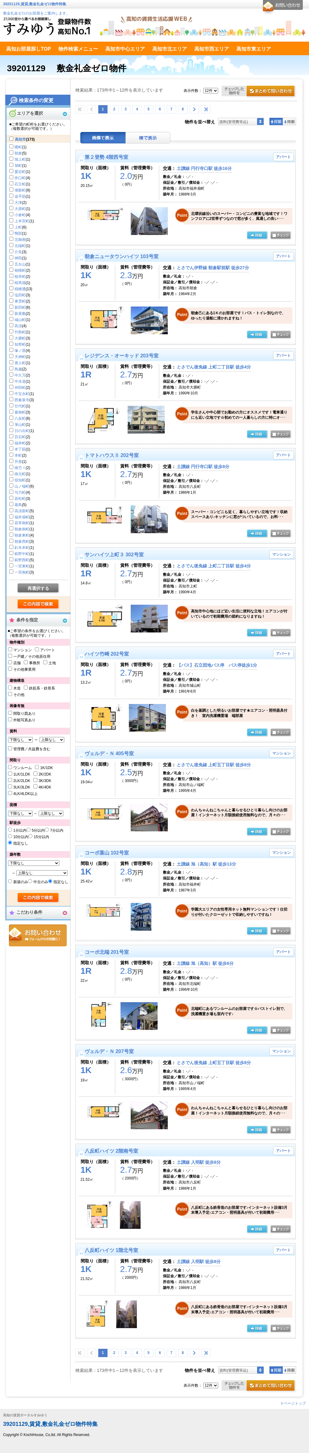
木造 (17, 688)
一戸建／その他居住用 (31, 656)
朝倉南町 (22, 529)
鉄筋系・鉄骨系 (42, 688)
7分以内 (56, 830)
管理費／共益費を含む (31, 749)
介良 (18, 252)
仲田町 (20, 387)
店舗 (17, 663)
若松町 (20, 498)
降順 (289, 121)
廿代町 (20, 406)
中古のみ (40, 882)
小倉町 (20, 215)
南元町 (20, 474)
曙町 (18, 147)
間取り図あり (24, 713)
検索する (38, 604)
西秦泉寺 (22, 400)
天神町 (20, 357)
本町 (18, 455)
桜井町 (20, 276)
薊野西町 (22, 560)
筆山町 (20, 424)
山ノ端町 (22, 486)
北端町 (20, 246)
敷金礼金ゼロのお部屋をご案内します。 (36, 13)
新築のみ (20, 882)
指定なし (20, 843)
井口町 (20, 178)
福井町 (20, 443)
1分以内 (20, 830)
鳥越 (18, 369)
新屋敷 (20, 313)
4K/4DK (45, 787)
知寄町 (20, 344)
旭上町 (20, 159)
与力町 (20, 492)
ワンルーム (22, 768)
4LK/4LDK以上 (25, 794)
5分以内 (38, 830)
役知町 (20, 480)
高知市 (20, 139)
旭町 (18, 165)
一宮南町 (22, 572)
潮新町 (20, 190)
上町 (18, 227)
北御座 (20, 239)
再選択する (38, 588)
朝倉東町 (22, 535)
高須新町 (22, 511)
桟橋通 (20, 289)
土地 (52, 663)
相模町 (20, 270)
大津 (18, 202)
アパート (47, 650)
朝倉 (18, 153)
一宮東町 (22, 566)
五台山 (20, 264)
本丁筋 (20, 449)
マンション (22, 650)
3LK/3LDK (21, 787)
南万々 (20, 468)
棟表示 (148, 137)
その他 (18, 695)
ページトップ (295, 1403)
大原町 (20, 209)
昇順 (276, 121)
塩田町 (20, 295)
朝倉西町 (22, 541)
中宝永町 (22, 394)
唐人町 (20, 363)
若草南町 (22, 523)
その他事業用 (24, 669)
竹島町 (20, 332)
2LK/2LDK (21, 781)
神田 (18, 258)
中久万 (20, 375)
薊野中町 (22, 554)
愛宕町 (20, 172)
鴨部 (18, 233)
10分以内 (20, 837)
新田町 (20, 307)
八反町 (20, 418)
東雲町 (20, 301)
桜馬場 (20, 283)
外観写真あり (24, 720)
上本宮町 (22, 221)
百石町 (20, 437)
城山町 (20, 320)
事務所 (34, 663)
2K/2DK (45, 774)
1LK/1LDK (21, 774)
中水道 (20, 381)
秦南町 (20, 412)
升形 (18, 461)
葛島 (18, 505)
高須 (18, 326)
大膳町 (20, 338)
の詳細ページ (257, 236)
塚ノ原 (20, 350)
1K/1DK (46, 768)
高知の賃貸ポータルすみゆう (25, 1415)
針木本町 (22, 547)
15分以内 (41, 837)
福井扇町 (22, 517)
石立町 (20, 184)
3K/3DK (45, 781)
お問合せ (38, 935)
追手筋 (20, 196)
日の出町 (22, 431)
